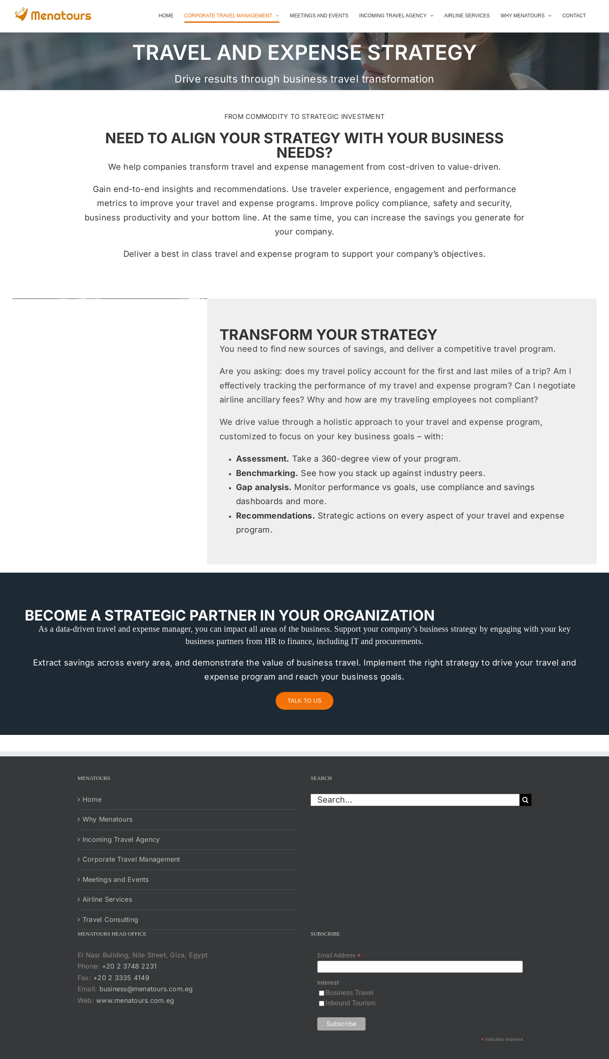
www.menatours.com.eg (135, 1000)
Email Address (339, 955)
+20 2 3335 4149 (121, 978)
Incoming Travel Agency (121, 839)
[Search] (525, 800)
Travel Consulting (110, 919)
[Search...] (415, 800)
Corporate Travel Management (131, 859)
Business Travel (350, 992)
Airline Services (107, 899)
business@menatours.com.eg (146, 989)
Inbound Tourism (351, 1003)
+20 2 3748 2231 (129, 966)
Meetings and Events (116, 879)
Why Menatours (107, 819)
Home (92, 799)
